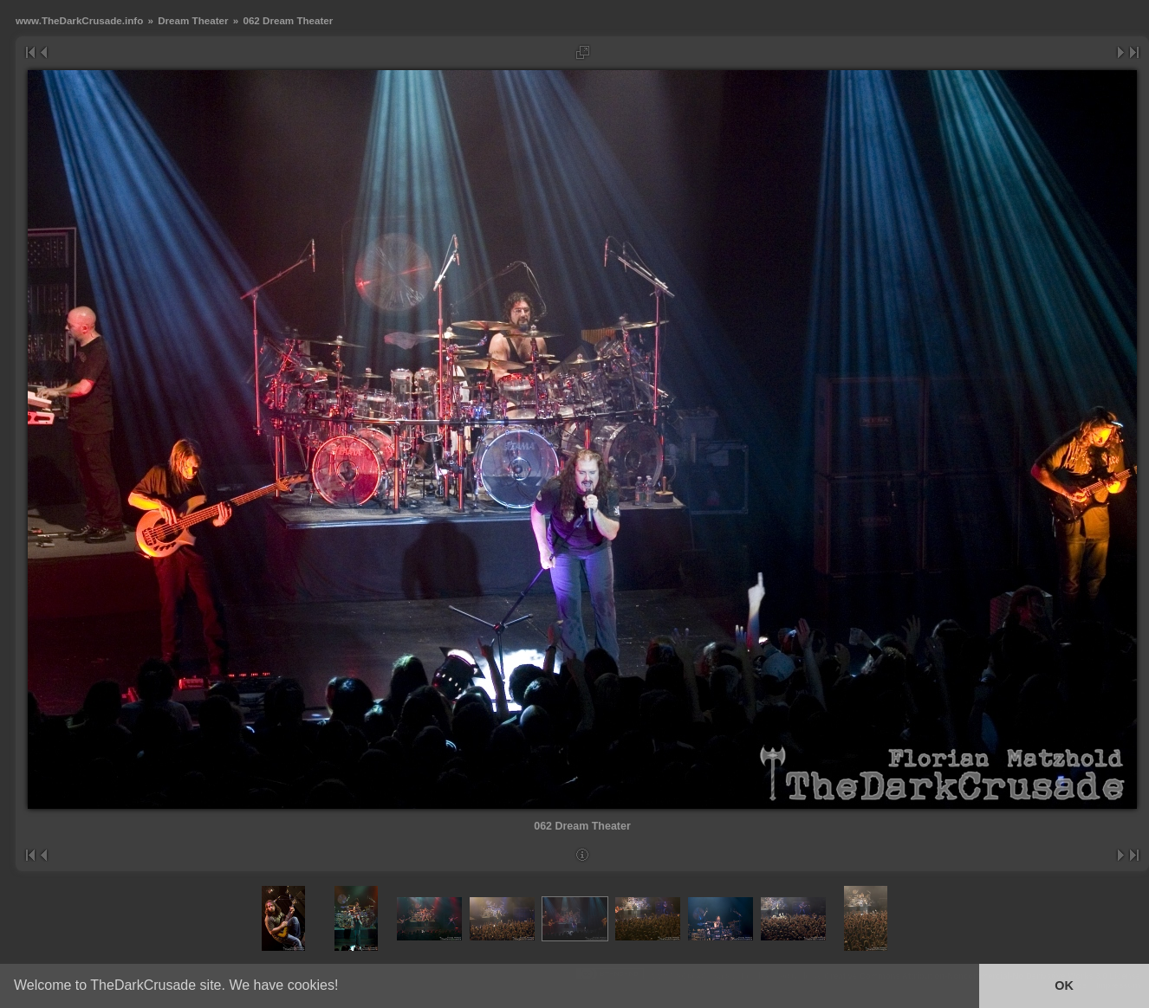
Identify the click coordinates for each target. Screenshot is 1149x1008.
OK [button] (1064, 985)
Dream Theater (193, 20)
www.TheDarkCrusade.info (79, 20)
